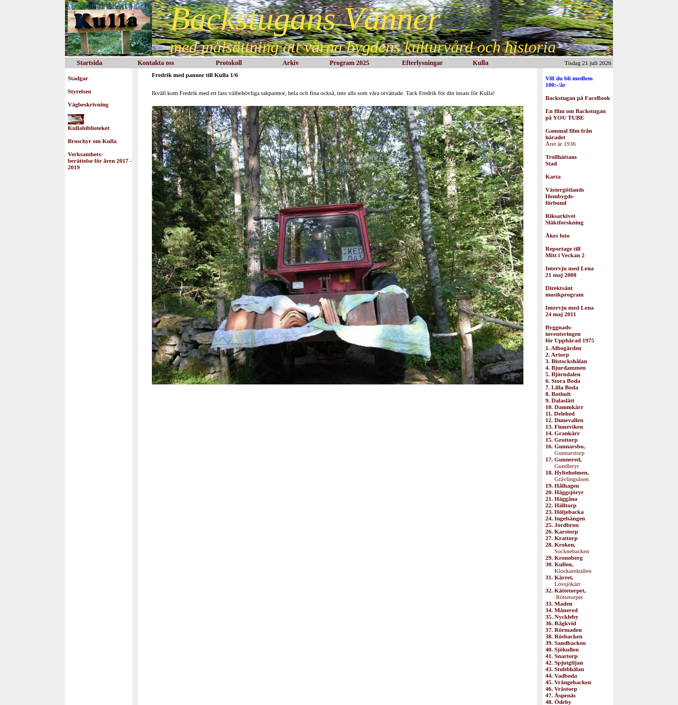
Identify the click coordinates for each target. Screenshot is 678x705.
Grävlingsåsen (567, 475)
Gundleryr (563, 462)
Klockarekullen (568, 567)
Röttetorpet (565, 593)
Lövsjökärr (563, 580)
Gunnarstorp (565, 449)
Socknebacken (567, 547)
